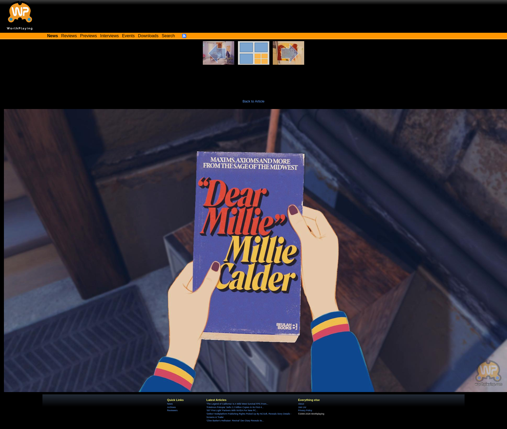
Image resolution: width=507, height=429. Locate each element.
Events (128, 36)
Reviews (69, 36)
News (170, 404)
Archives (171, 407)
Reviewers (172, 410)
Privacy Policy (305, 410)
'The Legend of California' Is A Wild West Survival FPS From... (237, 404)
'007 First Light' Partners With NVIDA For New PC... (232, 410)
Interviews (109, 36)
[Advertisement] (253, 79)
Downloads (148, 36)
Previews (88, 36)
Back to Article (254, 101)
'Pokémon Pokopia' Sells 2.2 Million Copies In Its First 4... (235, 407)
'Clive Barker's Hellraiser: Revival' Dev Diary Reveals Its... (235, 420)
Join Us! (302, 407)
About (301, 404)
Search (168, 36)
